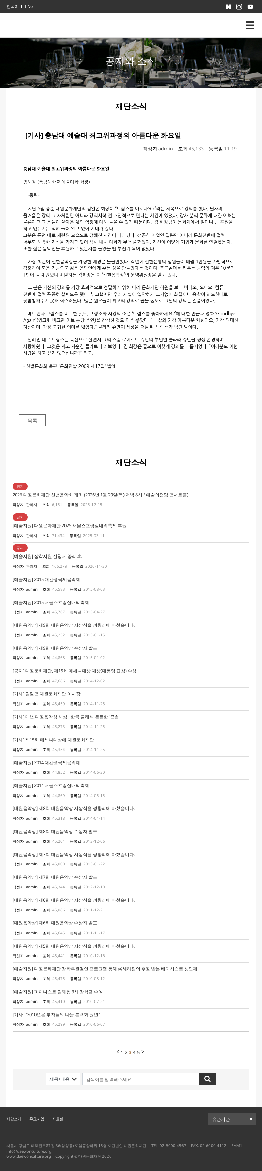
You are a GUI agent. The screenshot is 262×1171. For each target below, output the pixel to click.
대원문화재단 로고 (37, 25)
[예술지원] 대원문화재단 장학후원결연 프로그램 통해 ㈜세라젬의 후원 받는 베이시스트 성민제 (105, 969)
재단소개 (13, 1118)
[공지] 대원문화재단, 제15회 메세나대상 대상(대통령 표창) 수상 (74, 671)
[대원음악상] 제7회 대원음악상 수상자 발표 (55, 877)
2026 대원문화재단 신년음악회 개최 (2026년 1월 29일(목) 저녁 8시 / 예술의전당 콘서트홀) (100, 495)
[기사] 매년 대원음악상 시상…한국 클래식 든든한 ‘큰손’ (66, 717)
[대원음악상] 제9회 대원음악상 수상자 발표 (55, 648)
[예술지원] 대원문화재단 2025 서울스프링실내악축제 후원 (70, 525)
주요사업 (36, 1118)
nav (250, 25)
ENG (29, 6)
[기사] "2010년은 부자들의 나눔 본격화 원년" (56, 1014)
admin (165, 148)
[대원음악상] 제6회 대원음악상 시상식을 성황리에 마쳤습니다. (74, 900)
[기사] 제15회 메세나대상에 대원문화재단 (53, 740)
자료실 (57, 1118)
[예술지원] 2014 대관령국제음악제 (46, 762)
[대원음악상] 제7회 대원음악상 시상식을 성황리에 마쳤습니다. (74, 854)
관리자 (31, 504)
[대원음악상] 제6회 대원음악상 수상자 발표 (55, 923)
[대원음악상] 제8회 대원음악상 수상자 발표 (55, 831)
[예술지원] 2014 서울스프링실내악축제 (51, 785)
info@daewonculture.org (29, 1151)
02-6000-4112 (213, 1145)
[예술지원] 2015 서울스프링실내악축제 (51, 602)
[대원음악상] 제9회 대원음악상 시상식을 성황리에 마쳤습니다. (74, 625)
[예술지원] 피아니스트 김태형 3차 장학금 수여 (58, 992)
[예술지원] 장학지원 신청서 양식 (44, 556)
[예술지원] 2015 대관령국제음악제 (46, 579)
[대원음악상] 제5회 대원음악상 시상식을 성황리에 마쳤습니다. (74, 946)
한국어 (12, 6)
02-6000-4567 (173, 1145)
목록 (32, 420)
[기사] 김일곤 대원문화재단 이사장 (47, 694)
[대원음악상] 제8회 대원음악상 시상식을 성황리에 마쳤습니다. (74, 808)
